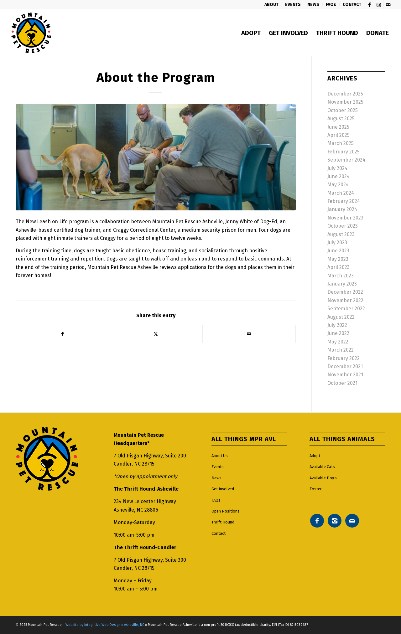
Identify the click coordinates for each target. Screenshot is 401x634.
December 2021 (345, 366)
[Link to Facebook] (369, 4)
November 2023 (345, 218)
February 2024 (343, 201)
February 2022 (343, 358)
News (216, 478)
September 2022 (346, 309)
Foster (316, 489)
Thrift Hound (222, 522)
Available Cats (322, 466)
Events (217, 466)
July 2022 (337, 325)
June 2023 (338, 251)
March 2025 (340, 143)
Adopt (315, 455)
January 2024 (342, 209)
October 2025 (342, 110)
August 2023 (341, 234)
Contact (218, 533)
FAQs (216, 500)
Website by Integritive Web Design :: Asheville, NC (104, 625)
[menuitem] (271, 4)
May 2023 (337, 259)
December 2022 (345, 292)
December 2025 (345, 94)
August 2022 (341, 317)
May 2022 (337, 342)
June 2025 (338, 127)
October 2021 (342, 383)
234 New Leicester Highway (145, 501)
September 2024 (346, 160)
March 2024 (340, 193)
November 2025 (345, 102)
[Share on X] (155, 334)
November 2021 (345, 375)
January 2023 (342, 284)
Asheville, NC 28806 (136, 510)
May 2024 (338, 185)
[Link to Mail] (388, 4)
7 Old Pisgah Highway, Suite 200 (150, 456)
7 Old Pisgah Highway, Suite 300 (150, 560)
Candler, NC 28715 (134, 464)
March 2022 (340, 350)
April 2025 (338, 135)
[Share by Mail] (249, 334)
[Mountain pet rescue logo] (31, 32)
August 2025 (341, 118)
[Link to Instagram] (378, 4)
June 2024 (338, 176)
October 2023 (342, 226)
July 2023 (337, 242)
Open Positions (225, 511)
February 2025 (343, 152)
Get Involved (222, 489)
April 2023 (338, 267)
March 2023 (340, 276)
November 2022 (345, 300)
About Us (219, 455)
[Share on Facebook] (62, 334)
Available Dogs (323, 478)
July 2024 (337, 168)
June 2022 (338, 333)
